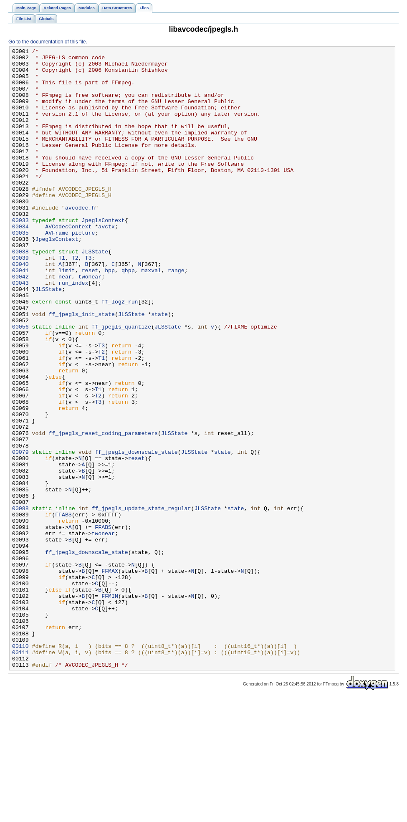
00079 (20, 533)
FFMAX (109, 676)
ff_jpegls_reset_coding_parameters (103, 510)
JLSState (95, 292)
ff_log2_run (119, 353)
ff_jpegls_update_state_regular (141, 600)
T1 (61, 300)
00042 (20, 322)
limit (66, 315)
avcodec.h (80, 240)
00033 (20, 255)
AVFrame (56, 270)
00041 (20, 315)
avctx (106, 262)
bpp (110, 315)
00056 (20, 383)
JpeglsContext (103, 255)
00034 (20, 262)
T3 (88, 300)
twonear (90, 322)
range (176, 315)
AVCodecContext (68, 262)
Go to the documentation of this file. (47, 42)
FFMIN (109, 706)
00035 (20, 270)
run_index (73, 330)
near (65, 322)
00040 (20, 307)
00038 (20, 292)
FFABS (63, 608)
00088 (20, 600)
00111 (20, 773)
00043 (20, 330)
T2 (75, 300)
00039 (20, 300)
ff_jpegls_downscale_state (136, 533)
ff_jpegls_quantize (121, 383)
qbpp (128, 315)
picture (83, 270)
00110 (20, 766)
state (159, 368)
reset (90, 315)
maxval (151, 315)
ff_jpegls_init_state (81, 368)
